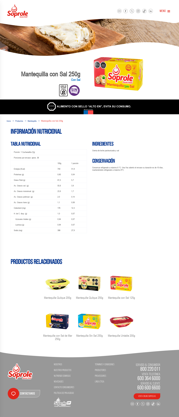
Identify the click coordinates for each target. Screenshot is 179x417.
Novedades (58, 381)
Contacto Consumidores (64, 387)
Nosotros (58, 364)
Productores (100, 370)
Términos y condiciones (104, 364)
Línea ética (99, 381)
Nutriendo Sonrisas (62, 376)
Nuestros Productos (62, 370)
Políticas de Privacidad (64, 393)
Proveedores (100, 376)
